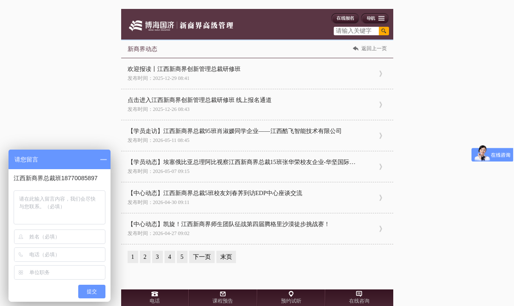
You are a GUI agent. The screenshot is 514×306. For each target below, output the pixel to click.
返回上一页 (374, 48)
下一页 (202, 257)
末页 (226, 257)
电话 (155, 301)
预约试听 (291, 301)
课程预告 (223, 301)
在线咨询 (359, 301)
